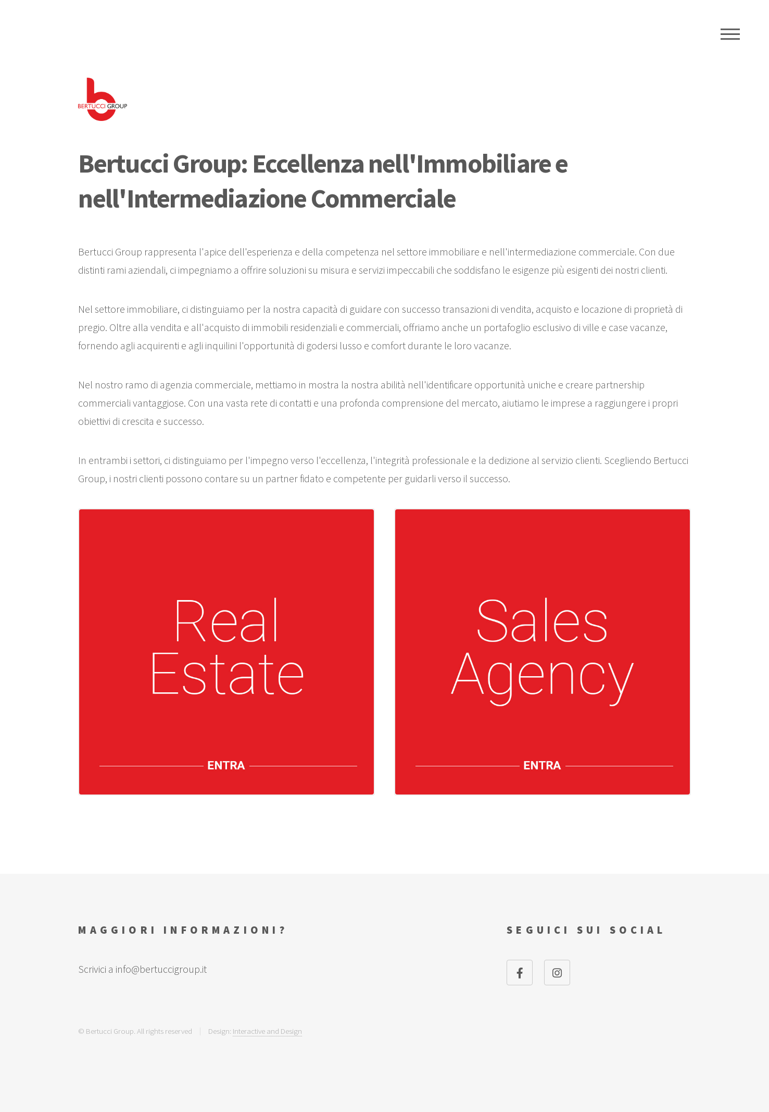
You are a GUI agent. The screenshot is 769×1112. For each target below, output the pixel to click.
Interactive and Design (267, 1031)
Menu (730, 33)
